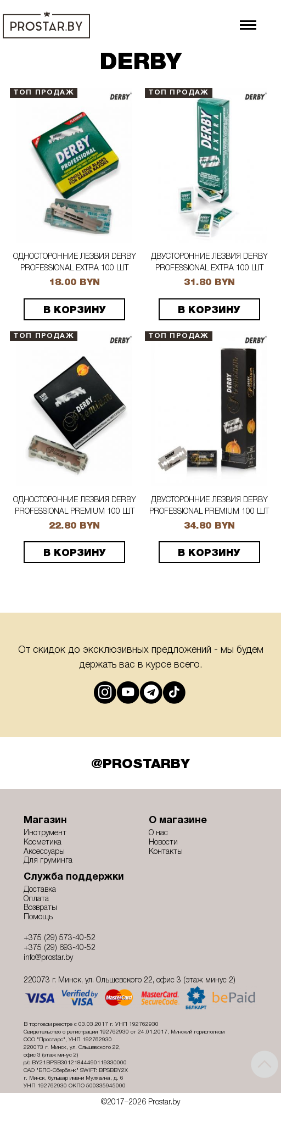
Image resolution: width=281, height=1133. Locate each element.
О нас (158, 833)
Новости (163, 842)
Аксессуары (44, 852)
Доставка (40, 889)
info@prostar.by (48, 958)
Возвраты (40, 908)
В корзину (74, 310)
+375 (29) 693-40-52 (59, 948)
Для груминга (48, 860)
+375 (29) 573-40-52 (59, 938)
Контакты (166, 852)
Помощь (38, 917)
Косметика (42, 842)
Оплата (36, 899)
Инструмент (45, 833)
